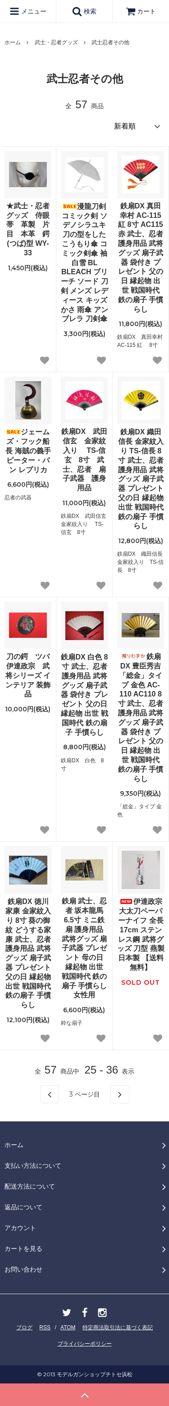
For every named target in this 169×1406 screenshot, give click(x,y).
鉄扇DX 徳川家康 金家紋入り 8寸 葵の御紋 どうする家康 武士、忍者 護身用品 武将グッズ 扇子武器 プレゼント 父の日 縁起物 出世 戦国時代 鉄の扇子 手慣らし (27, 953)
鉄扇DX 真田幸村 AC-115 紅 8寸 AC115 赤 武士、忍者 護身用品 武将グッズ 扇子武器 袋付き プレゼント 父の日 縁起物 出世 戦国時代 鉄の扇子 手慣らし (140, 257)
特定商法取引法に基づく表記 (117, 1327)
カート (141, 11)
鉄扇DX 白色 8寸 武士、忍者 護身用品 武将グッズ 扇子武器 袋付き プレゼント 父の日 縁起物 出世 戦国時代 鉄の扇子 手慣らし (84, 694)
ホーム (13, 42)
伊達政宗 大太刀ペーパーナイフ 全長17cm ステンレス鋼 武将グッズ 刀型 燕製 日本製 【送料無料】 (140, 934)
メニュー (27, 11)
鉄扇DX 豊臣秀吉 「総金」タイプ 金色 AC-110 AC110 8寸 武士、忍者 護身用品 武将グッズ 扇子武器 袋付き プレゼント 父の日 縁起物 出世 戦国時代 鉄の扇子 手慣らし (140, 717)
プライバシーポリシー (85, 1344)
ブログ (24, 1327)
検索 (84, 11)
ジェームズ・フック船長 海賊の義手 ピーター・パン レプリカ (27, 450)
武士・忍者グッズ (56, 42)
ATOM (68, 1327)
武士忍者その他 (110, 42)
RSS (44, 1327)
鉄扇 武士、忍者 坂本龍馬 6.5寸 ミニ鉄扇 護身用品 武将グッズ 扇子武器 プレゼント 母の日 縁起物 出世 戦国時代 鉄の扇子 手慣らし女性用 (84, 948)
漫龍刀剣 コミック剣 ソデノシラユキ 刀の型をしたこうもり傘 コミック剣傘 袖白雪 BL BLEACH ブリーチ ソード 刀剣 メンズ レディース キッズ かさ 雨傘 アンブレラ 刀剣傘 (84, 263)
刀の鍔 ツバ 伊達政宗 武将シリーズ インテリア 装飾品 (28, 675)
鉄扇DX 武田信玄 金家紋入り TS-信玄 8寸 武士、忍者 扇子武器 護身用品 (84, 460)
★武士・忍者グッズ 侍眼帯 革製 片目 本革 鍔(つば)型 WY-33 (28, 229)
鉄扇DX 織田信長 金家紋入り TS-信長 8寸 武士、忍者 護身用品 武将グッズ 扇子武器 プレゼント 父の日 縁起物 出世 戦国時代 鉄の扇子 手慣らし (140, 479)
